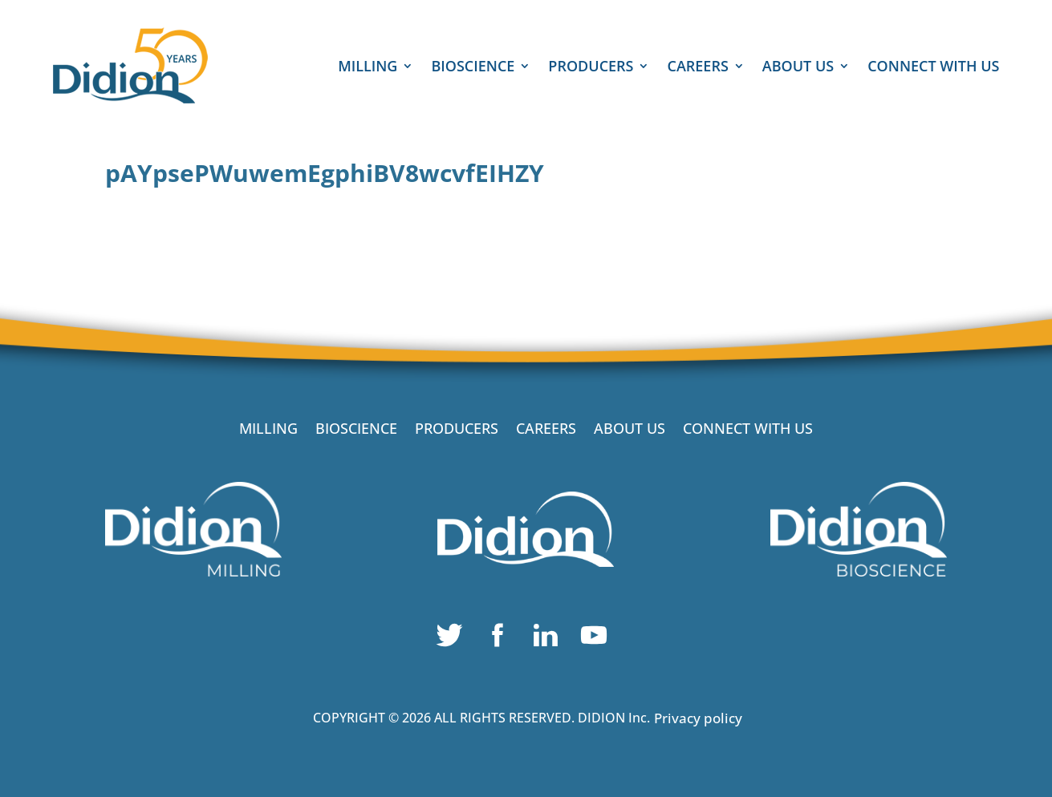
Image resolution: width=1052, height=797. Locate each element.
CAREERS (697, 67)
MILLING (367, 67)
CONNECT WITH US (933, 67)
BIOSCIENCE (472, 67)
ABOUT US (798, 67)
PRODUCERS (590, 67)
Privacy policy (698, 718)
